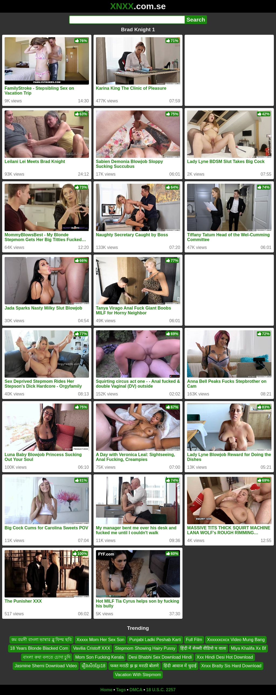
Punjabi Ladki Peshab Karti (155, 639)
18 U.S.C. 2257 (160, 689)
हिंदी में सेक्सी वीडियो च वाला (203, 648)
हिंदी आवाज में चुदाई (180, 665)
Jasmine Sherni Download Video (46, 665)
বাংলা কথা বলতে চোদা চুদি (46, 657)
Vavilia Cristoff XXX (91, 648)
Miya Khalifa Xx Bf (248, 648)
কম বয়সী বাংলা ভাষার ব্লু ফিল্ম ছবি (41, 639)
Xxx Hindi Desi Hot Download (225, 657)
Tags (121, 689)
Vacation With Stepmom (138, 674)
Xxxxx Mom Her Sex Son (101, 639)
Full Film (194, 639)
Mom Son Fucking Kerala (99, 657)
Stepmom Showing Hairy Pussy (145, 648)
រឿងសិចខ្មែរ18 (93, 665)
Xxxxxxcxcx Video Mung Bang (236, 639)
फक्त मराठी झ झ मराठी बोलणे (134, 665)
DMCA (135, 689)
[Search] (127, 19)
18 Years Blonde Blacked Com (39, 648)
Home (106, 689)
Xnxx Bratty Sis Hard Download (231, 665)
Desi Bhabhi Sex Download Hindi (160, 657)
